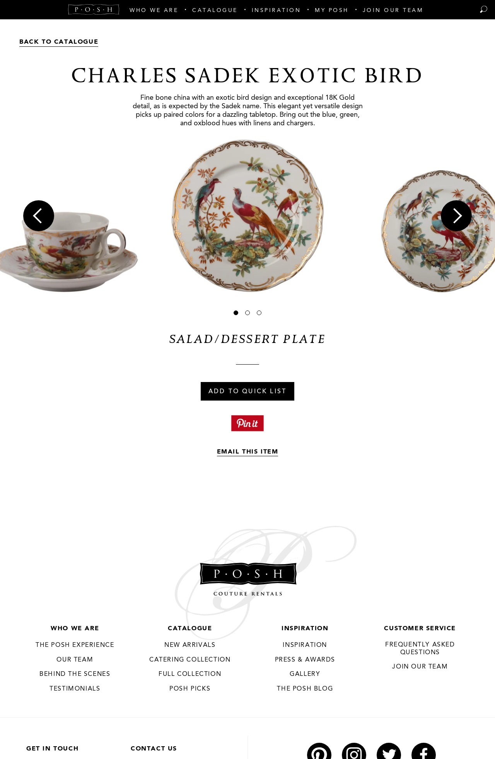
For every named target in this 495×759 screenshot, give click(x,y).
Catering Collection (189, 660)
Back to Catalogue (58, 42)
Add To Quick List (247, 392)
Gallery (305, 674)
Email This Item (247, 452)
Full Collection (190, 674)
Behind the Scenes (74, 674)
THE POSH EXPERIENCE (75, 645)
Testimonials (75, 689)
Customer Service (420, 629)
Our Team (74, 660)
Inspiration (305, 629)
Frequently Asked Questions (420, 649)
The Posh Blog (305, 689)
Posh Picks (189, 689)
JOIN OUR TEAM (420, 667)
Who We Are (75, 629)
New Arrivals (189, 645)
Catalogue (190, 629)
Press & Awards (305, 660)
